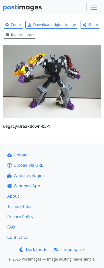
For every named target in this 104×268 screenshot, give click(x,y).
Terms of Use (20, 206)
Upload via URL (25, 165)
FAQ (11, 227)
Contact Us (17, 237)
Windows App (23, 186)
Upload (17, 155)
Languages (67, 249)
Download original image (52, 24)
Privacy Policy (20, 217)
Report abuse (19, 34)
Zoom (13, 24)
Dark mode (33, 249)
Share (90, 24)
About (13, 196)
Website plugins (25, 175)
